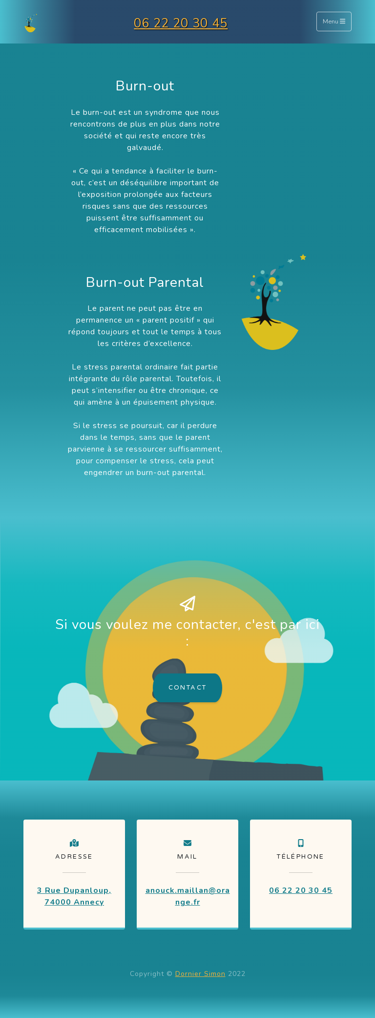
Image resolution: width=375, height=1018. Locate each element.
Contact (187, 688)
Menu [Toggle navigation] (334, 22)
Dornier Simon (200, 973)
